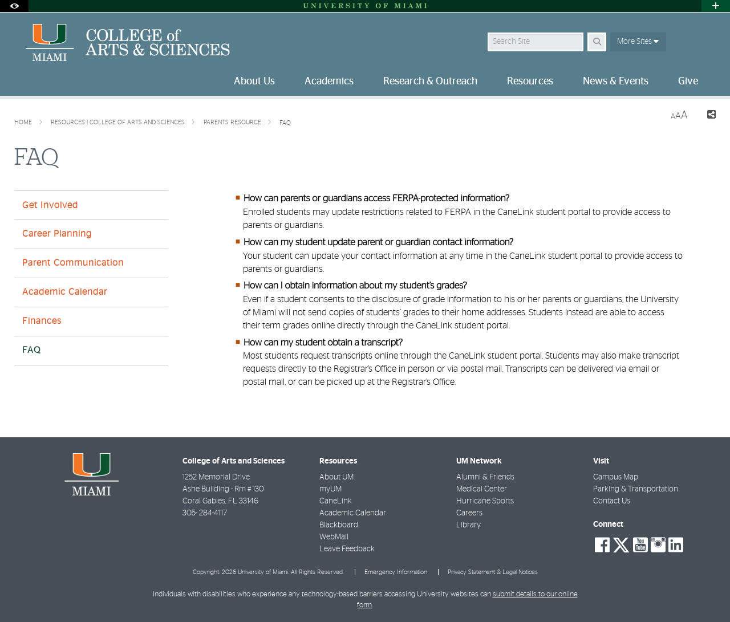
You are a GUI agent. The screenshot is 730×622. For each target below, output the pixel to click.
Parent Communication (73, 262)
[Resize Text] (679, 115)
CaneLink (335, 501)
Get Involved (50, 205)
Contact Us (611, 501)
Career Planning (57, 233)
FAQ (285, 123)
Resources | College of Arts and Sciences (118, 122)
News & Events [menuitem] (615, 81)
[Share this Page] (706, 116)
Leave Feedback (347, 549)
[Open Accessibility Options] (14, 6)
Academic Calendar (64, 291)
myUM (330, 489)
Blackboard (338, 525)
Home (24, 122)
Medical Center (481, 489)
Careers (469, 513)
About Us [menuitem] (254, 81)
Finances (42, 321)
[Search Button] (596, 41)
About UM (336, 477)
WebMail (333, 537)
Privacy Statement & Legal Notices (493, 572)
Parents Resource (233, 122)
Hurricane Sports (485, 501)
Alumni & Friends (485, 477)
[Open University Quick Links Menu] (715, 6)
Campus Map (615, 477)
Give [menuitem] (688, 81)
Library (468, 525)
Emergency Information (395, 572)
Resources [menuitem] (530, 81)
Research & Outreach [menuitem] (430, 81)
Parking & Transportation (635, 489)
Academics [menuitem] (329, 81)
